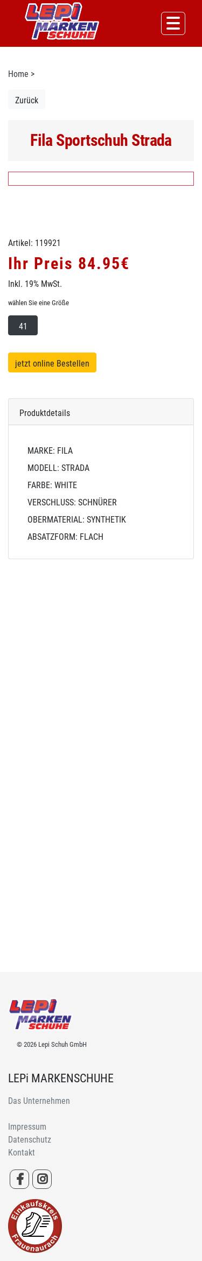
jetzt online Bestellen (52, 363)
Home (18, 74)
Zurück (26, 100)
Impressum (27, 1127)
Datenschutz (29, 1140)
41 (23, 326)
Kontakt (21, 1152)
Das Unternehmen (39, 1101)
